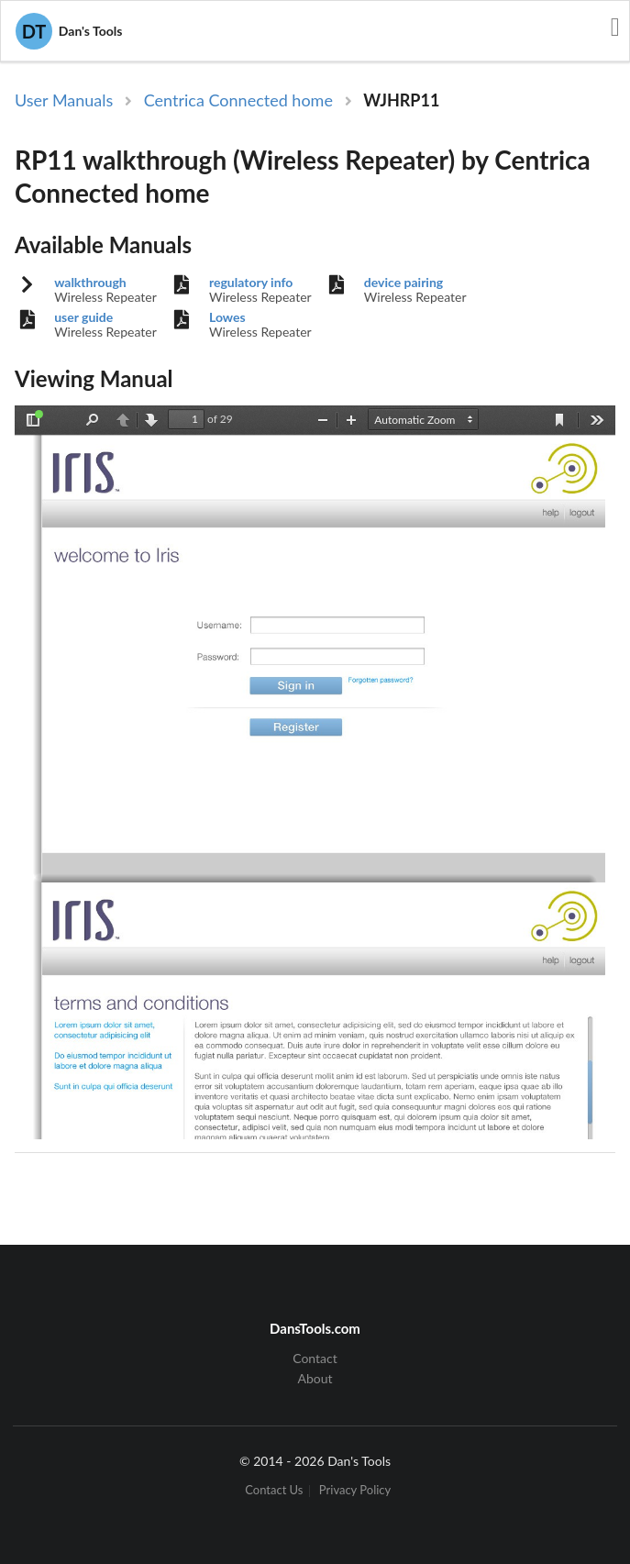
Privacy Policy (355, 1491)
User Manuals (64, 100)
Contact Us (274, 1491)
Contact (315, 1358)
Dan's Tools (69, 31)
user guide (83, 317)
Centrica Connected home (238, 100)
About (314, 1378)
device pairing (403, 282)
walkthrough (90, 282)
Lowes (227, 317)
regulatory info (251, 282)
